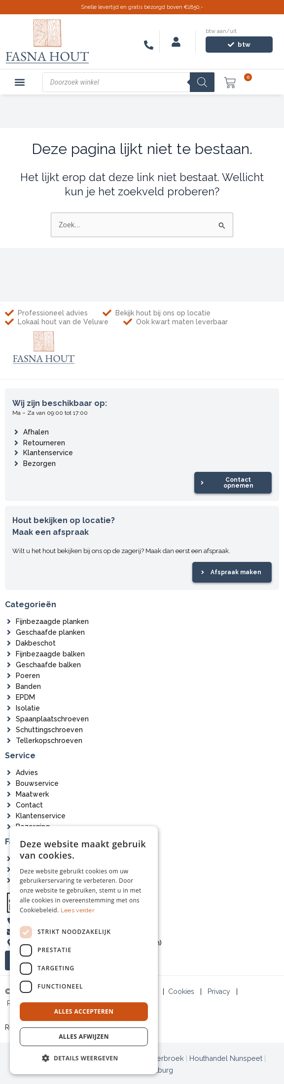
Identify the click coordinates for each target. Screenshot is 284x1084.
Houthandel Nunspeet (225, 1058)
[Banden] (9, 686)
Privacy (219, 991)
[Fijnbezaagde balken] (9, 654)
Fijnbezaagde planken (52, 621)
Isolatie (28, 708)
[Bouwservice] (9, 783)
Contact (29, 805)
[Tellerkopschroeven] (9, 740)
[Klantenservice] (16, 453)
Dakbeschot (36, 643)
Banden (28, 686)
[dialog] (84, 950)
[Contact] (9, 805)
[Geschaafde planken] (9, 632)
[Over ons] (9, 859)
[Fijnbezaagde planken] (9, 621)
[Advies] (9, 772)
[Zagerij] (9, 880)
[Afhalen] (16, 432)
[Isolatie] (9, 708)
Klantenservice (48, 453)
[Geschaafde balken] (9, 665)
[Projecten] (9, 869)
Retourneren (44, 443)
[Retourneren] (16, 443)
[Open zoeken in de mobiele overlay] (128, 82)
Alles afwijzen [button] (84, 1036)
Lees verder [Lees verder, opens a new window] (77, 910)
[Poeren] (9, 676)
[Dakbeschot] (9, 643)
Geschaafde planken (50, 632)
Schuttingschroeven (49, 730)
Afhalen (36, 432)
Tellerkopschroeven (49, 740)
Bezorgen (39, 463)
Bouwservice (37, 783)
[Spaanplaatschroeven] (9, 719)
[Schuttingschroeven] (9, 730)
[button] (20, 82)
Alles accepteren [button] (84, 1011)
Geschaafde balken (48, 665)
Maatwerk (32, 794)
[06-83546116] (148, 45)
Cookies (181, 991)
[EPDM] (9, 697)
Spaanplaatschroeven (52, 719)
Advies (27, 772)
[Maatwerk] (9, 794)
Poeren (28, 676)
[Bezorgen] (16, 463)
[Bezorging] (9, 827)
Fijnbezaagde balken (50, 654)
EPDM (25, 697)
